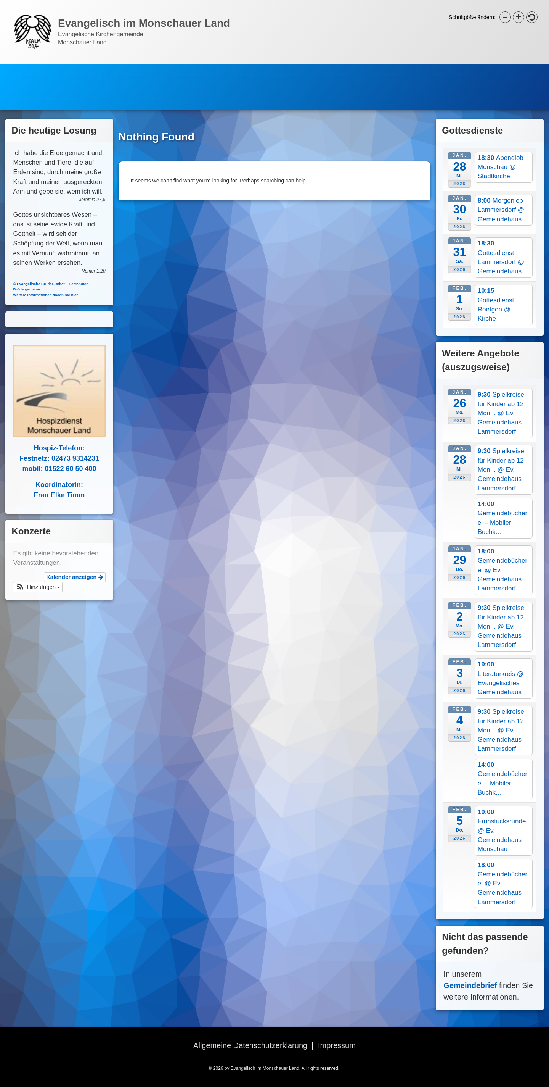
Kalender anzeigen (69, 577)
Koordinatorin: (53, 485)
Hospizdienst (390, 69)
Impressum (337, 1045)
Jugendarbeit (36, 92)
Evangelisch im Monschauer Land (265, 1068)
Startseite (31, 69)
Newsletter (132, 69)
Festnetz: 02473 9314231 (53, 458)
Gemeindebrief (191, 69)
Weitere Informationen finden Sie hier (40, 295)
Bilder (95, 92)
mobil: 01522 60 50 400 (54, 469)
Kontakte (149, 92)
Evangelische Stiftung (268, 69)
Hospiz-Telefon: (53, 448)
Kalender (80, 69)
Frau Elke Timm (53, 495)
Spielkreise (448, 69)
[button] (32, 587)
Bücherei (335, 69)
